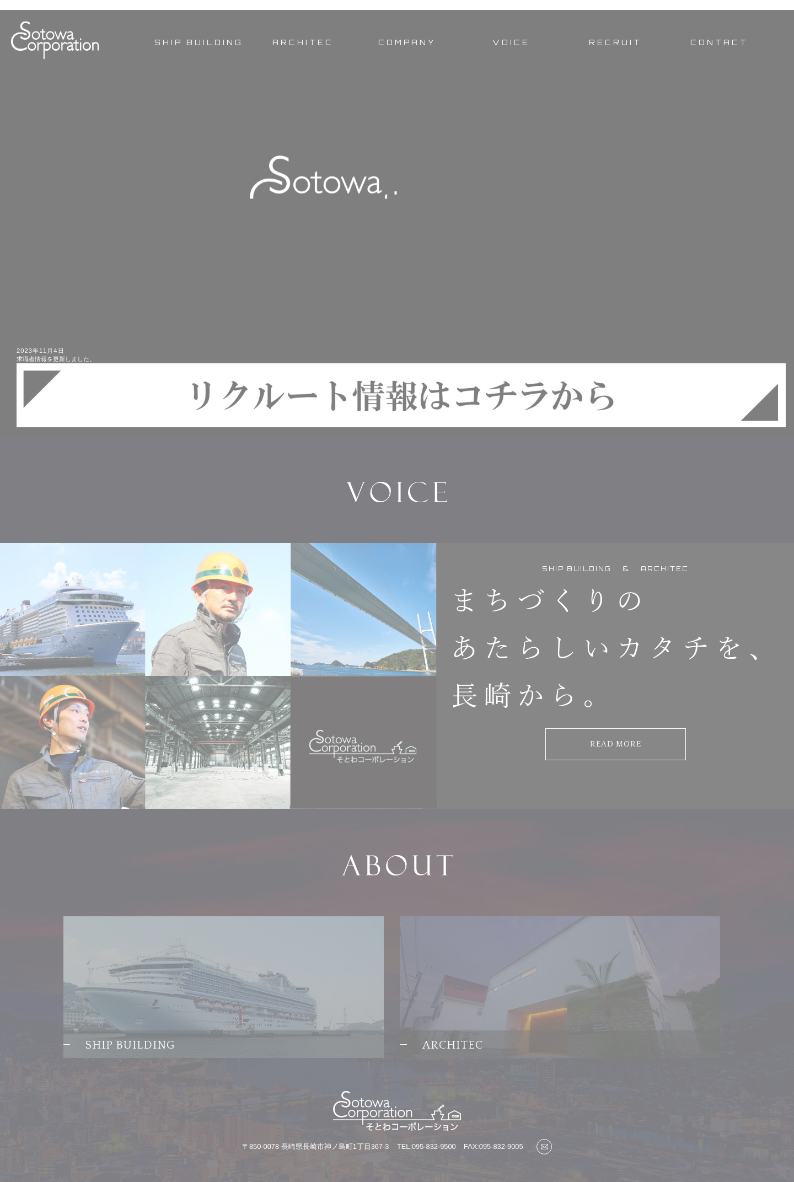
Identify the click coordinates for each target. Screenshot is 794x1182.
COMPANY (407, 42)
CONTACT (719, 42)
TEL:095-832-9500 (426, 1146)
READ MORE (615, 744)
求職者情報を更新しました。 (56, 359)
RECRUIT (615, 42)
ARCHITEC (303, 42)
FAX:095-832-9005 (493, 1146)
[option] (397, 194)
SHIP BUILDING (198, 42)
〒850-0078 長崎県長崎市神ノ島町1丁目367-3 (315, 1146)
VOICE (511, 42)
